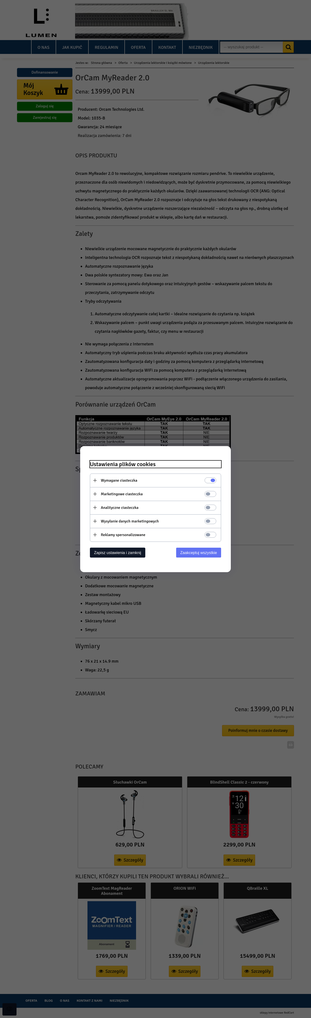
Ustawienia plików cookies (123, 464)
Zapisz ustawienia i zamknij (117, 552)
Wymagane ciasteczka (119, 480)
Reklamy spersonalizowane (123, 534)
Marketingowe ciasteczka (122, 493)
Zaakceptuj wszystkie (198, 552)
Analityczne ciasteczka (119, 507)
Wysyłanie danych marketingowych (130, 521)
